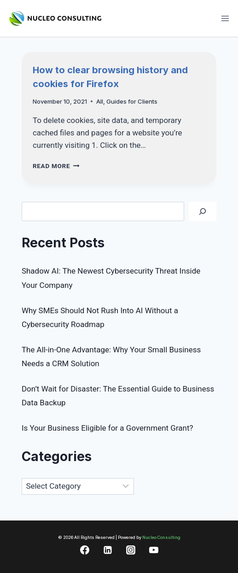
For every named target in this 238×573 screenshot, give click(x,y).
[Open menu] (224, 18)
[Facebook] (84, 550)
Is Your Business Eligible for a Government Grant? (107, 428)
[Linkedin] (108, 550)
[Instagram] (131, 550)
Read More (56, 166)
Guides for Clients (131, 101)
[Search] (202, 212)
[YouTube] (154, 550)
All (99, 101)
